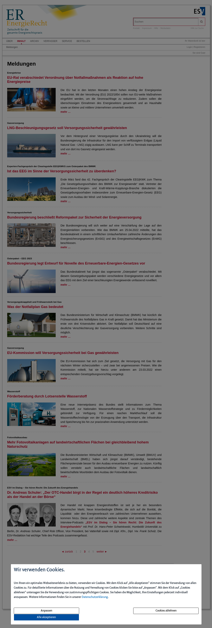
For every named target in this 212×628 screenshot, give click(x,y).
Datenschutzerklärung (95, 597)
